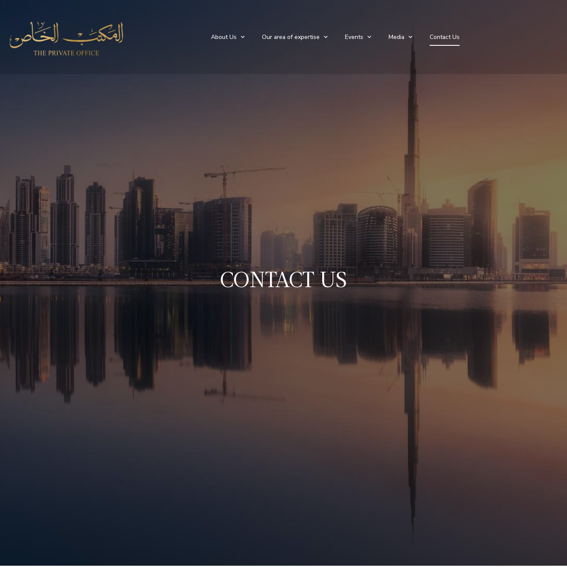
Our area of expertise (295, 37)
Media (401, 37)
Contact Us (445, 37)
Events (358, 37)
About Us (228, 37)
